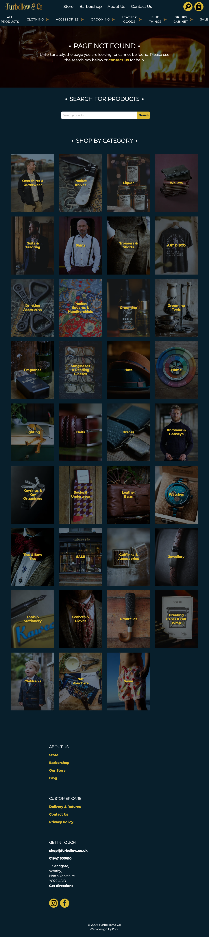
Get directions (61, 886)
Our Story (57, 771)
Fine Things (155, 19)
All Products (10, 19)
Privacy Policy (61, 822)
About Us (116, 6)
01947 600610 (60, 858)
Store (68, 6)
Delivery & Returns (65, 807)
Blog (53, 778)
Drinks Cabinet (180, 19)
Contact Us (141, 6)
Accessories (67, 19)
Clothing (35, 19)
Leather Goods (129, 19)
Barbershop (90, 6)
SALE (204, 19)
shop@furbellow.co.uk (68, 851)
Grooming (100, 19)
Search (144, 115)
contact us (118, 60)
